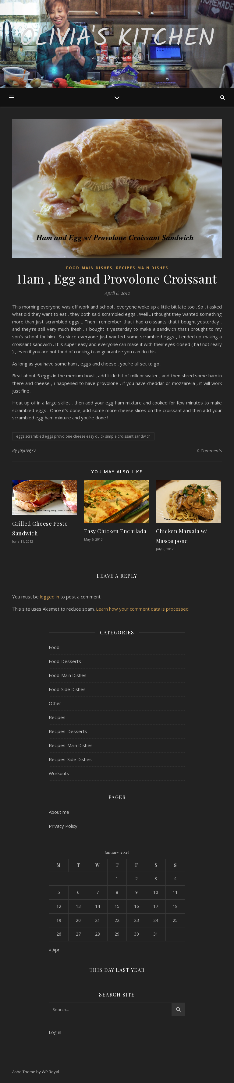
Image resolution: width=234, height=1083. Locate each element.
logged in (49, 597)
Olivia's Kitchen (117, 39)
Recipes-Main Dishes (142, 267)
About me (59, 812)
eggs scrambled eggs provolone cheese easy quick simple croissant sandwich (83, 436)
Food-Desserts (65, 661)
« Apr (54, 950)
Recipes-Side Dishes (70, 759)
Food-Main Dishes (89, 267)
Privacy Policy (63, 826)
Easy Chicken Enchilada (115, 531)
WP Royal (50, 1071)
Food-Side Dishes (67, 689)
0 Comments (209, 450)
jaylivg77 (27, 450)
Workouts (59, 773)
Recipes (57, 717)
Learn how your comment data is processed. (143, 609)
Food (54, 647)
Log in (55, 1032)
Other (55, 703)
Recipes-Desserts (68, 731)
